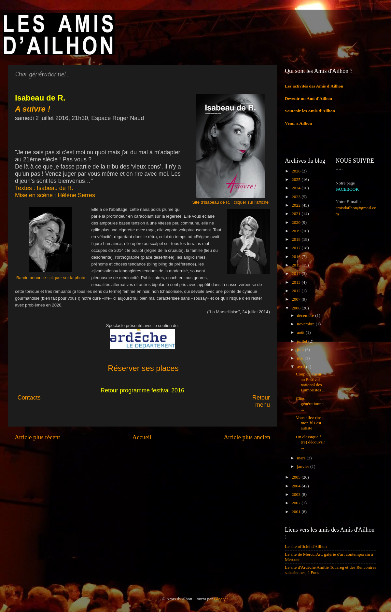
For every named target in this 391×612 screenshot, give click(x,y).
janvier (303, 466)
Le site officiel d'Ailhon (306, 546)
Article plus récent (37, 437)
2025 (296, 179)
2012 (296, 290)
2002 (296, 502)
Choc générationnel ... (310, 403)
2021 (296, 213)
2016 (296, 256)
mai (301, 358)
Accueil (142, 437)
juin (301, 349)
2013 (296, 282)
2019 (296, 230)
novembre (306, 323)
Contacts (75, 397)
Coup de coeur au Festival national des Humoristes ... (311, 382)
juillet (302, 341)
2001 (296, 511)
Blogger (221, 598)
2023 (296, 196)
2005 (296, 477)
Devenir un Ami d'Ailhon (308, 98)
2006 (296, 308)
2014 (296, 273)
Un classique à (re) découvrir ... (310, 442)
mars (302, 458)
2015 (296, 265)
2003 (296, 494)
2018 (296, 239)
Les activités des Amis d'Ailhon (314, 86)
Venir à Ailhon (298, 123)
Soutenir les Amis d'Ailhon (310, 110)
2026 (296, 171)
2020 (296, 222)
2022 (296, 205)
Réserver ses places (143, 368)
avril (301, 366)
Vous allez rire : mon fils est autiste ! (310, 422)
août (301, 332)
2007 (296, 299)
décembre (306, 315)
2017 (296, 247)
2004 (296, 485)
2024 (296, 187)
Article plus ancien (247, 437)
